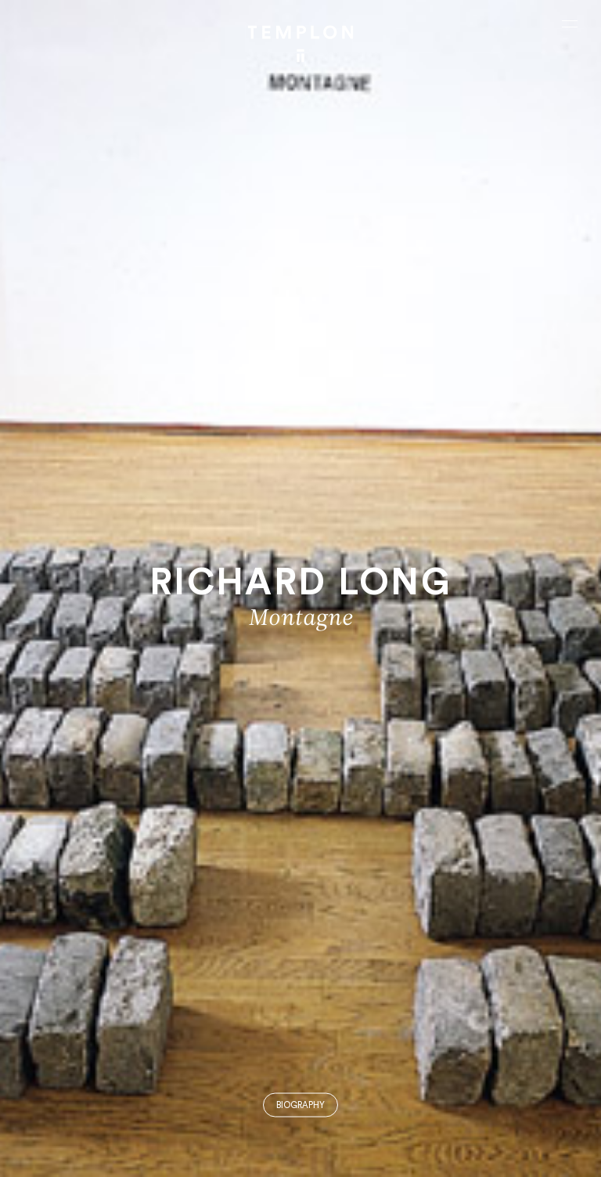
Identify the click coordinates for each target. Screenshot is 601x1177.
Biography (300, 1105)
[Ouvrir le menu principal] (569, 23)
